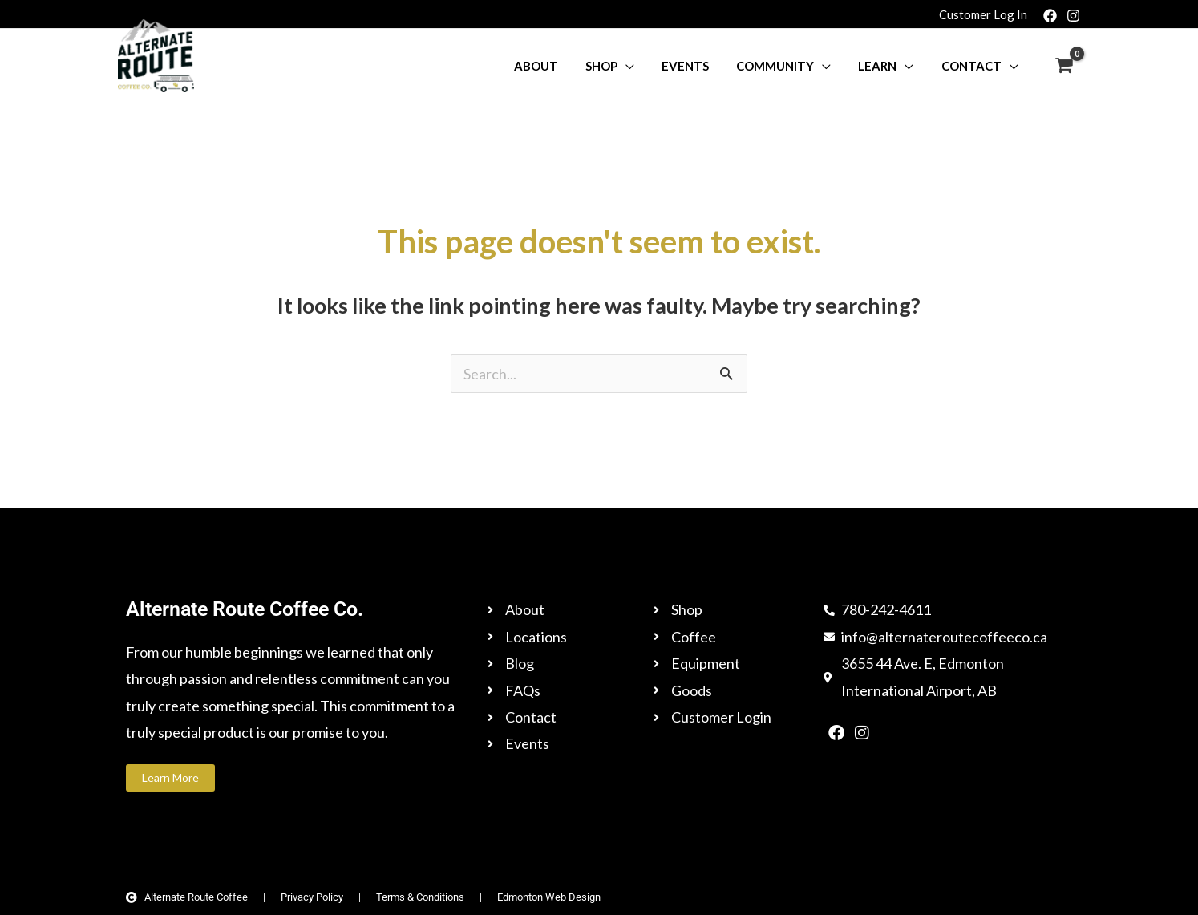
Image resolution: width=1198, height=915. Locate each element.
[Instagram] (1073, 15)
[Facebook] (1050, 15)
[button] (641, 66)
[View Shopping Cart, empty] (1064, 66)
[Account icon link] (983, 14)
